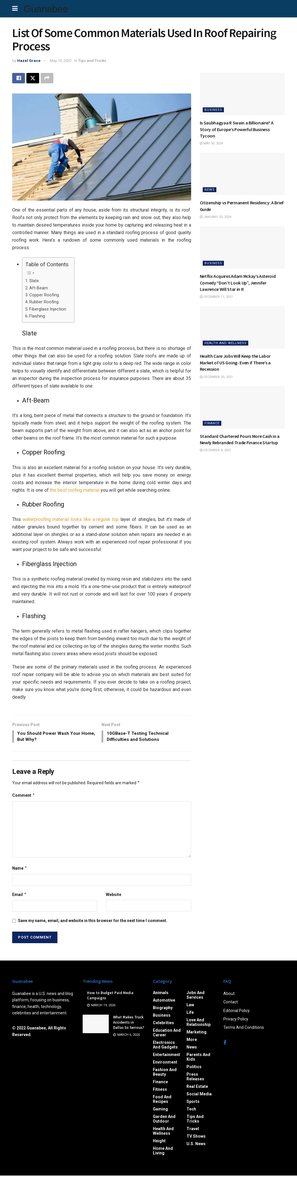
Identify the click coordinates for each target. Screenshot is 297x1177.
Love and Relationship (198, 1023)
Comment (23, 797)
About (229, 995)
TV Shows (196, 1137)
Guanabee (45, 9)
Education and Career (167, 1034)
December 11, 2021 (216, 297)
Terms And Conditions (243, 1029)
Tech (191, 1110)
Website (113, 896)
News (209, 190)
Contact (230, 1003)
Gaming (160, 1110)
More (191, 1041)
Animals (161, 994)
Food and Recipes (162, 1100)
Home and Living (163, 1152)
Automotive (164, 1001)
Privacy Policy (235, 1020)
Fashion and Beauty (165, 1073)
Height (159, 1142)
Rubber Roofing (44, 302)
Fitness (160, 1090)
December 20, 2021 (216, 377)
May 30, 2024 (211, 143)
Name (19, 869)
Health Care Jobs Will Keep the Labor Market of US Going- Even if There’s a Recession (235, 362)
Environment (165, 1063)
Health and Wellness (225, 343)
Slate (34, 281)
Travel (192, 1130)
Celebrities (163, 1024)
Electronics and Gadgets (165, 1046)
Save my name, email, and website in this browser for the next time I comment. (92, 922)
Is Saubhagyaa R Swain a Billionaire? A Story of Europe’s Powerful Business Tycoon (237, 129)
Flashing (37, 316)
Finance (212, 423)
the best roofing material (74, 490)
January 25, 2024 (215, 217)
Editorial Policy (236, 1012)
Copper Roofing (44, 295)
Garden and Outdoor (164, 1120)
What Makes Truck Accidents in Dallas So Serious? (128, 1023)
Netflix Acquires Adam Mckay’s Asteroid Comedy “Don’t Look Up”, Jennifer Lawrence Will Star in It (238, 282)
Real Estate (197, 1088)
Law (190, 1006)
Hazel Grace (29, 60)
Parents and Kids (198, 1058)
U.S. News (196, 1145)
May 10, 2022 (61, 60)
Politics (194, 1068)
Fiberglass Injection (47, 309)
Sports (193, 1103)
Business (213, 110)
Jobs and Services (195, 996)
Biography (163, 1009)
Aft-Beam (38, 288)
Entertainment (166, 1056)
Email (19, 896)
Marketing (196, 1033)
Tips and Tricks (92, 60)
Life (190, 1013)
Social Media (199, 1095)
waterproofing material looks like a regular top (71, 520)
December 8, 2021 (215, 450)
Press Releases (195, 1078)
